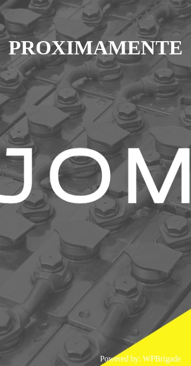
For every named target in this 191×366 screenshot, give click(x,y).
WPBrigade (162, 358)
